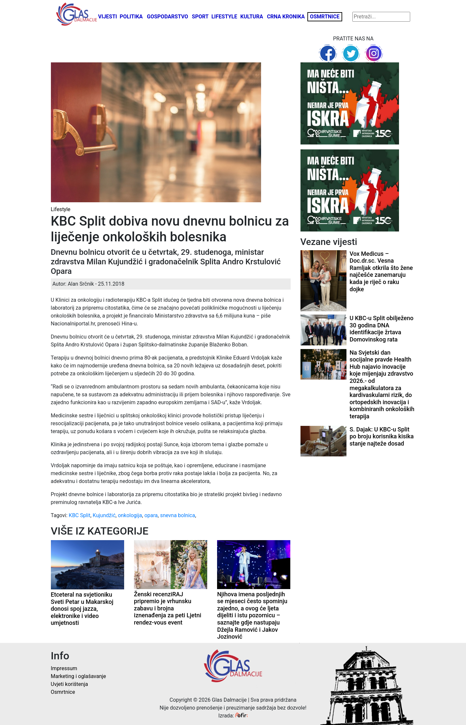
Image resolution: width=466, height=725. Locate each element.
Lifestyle (224, 16)
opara (151, 515)
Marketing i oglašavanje (78, 676)
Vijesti (107, 16)
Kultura (251, 16)
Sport (200, 16)
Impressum (64, 668)
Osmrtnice (325, 16)
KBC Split (79, 515)
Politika (131, 16)
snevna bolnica (177, 515)
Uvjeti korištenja (69, 684)
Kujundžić (104, 515)
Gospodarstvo (167, 16)
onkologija (130, 515)
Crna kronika (286, 16)
